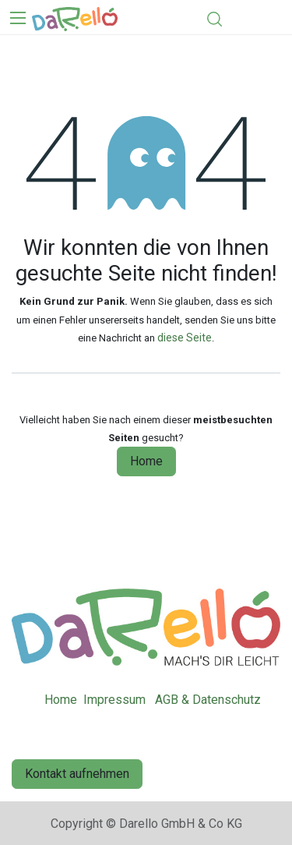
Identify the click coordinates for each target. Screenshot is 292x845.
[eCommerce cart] (243, 18)
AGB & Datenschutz (208, 699)
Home (146, 461)
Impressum (114, 699)
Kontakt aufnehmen (77, 773)
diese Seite (184, 337)
